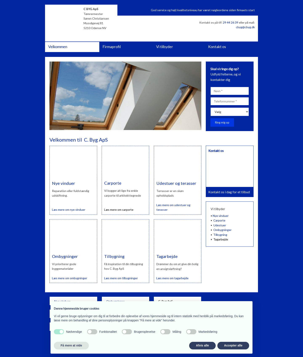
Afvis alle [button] (202, 345)
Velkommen (57, 46)
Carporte (219, 220)
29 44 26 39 (230, 22)
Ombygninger (222, 230)
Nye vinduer (221, 215)
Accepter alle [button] (233, 345)
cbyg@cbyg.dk (245, 27)
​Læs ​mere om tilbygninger (121, 278)
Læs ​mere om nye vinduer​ (68, 209)
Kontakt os (217, 46)
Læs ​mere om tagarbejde (172, 278)
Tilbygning (220, 234)
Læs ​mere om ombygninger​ (69, 278)
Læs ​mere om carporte (118, 209)
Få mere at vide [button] (71, 345)
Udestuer (219, 225)
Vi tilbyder (164, 46)
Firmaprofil (111, 46)
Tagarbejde (220, 239)
